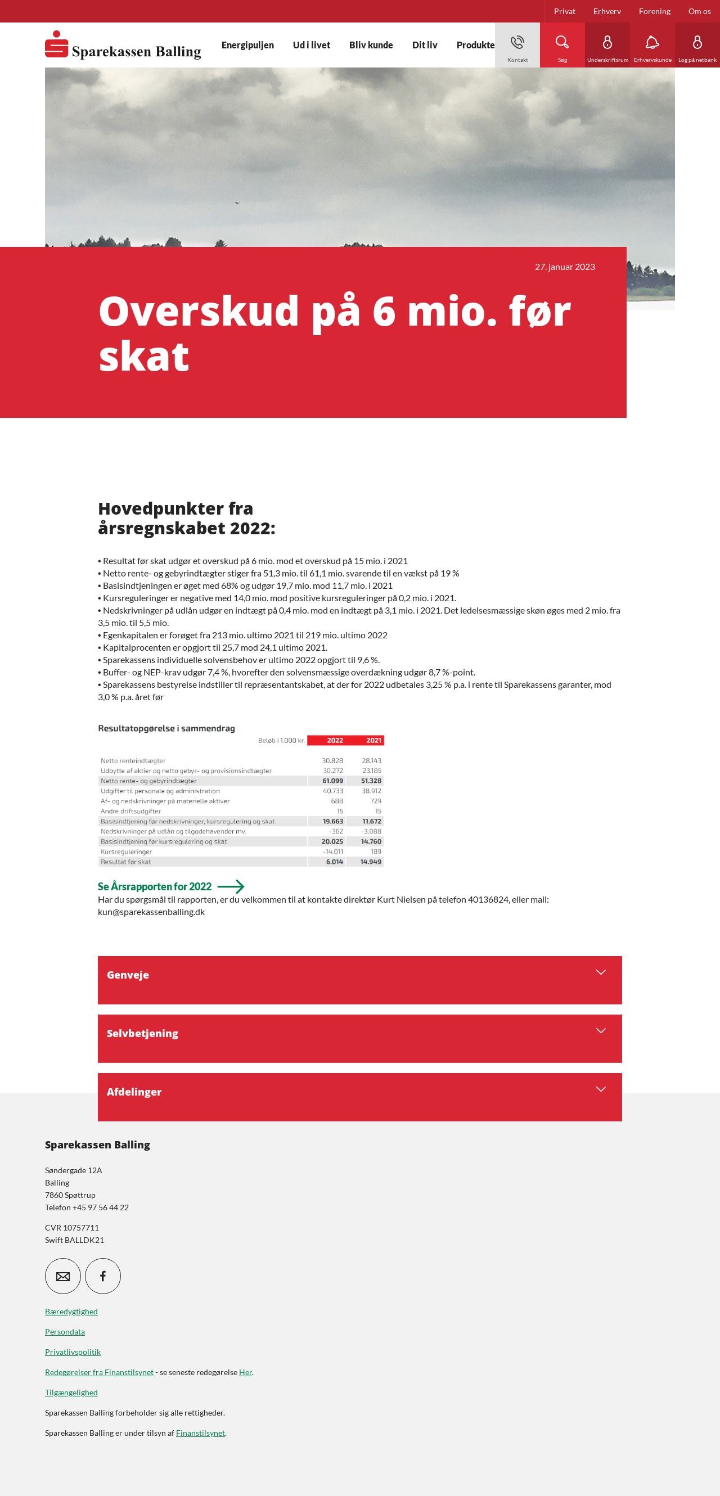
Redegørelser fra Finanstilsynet (99, 1372)
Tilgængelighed (71, 1392)
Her (245, 1372)
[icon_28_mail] (63, 1276)
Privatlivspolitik (73, 1352)
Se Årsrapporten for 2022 (155, 887)
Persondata (65, 1331)
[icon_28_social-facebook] (103, 1276)
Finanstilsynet (200, 1433)
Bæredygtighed (71, 1311)
